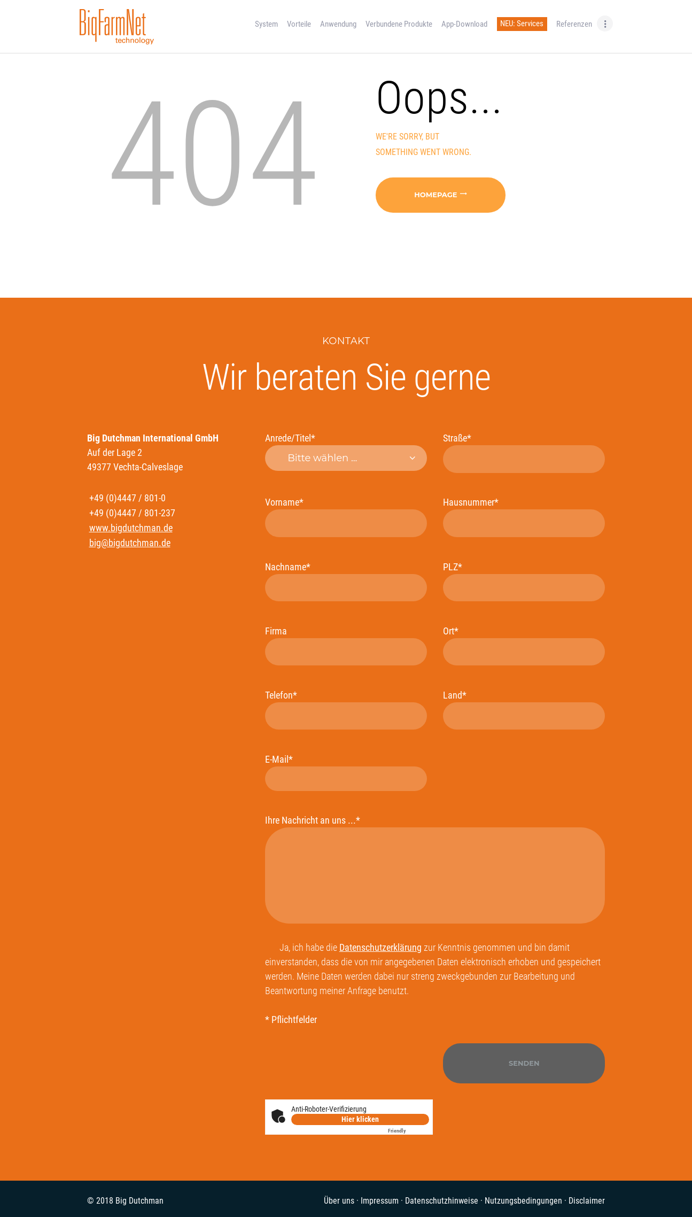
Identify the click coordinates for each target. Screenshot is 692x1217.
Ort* (524, 645)
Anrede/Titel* (346, 451)
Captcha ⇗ (408, 1131)
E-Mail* (346, 772)
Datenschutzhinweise (441, 1201)
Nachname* (346, 581)
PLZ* (524, 581)
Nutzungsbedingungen (523, 1201)
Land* (524, 709)
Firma (346, 645)
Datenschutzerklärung (380, 947)
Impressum (380, 1201)
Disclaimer (587, 1201)
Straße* (524, 452)
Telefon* (346, 709)
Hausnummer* (524, 517)
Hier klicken (360, 1119)
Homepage (435, 194)
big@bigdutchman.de (129, 542)
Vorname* (346, 517)
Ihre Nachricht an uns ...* (435, 869)
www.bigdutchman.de (131, 527)
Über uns (339, 1201)
